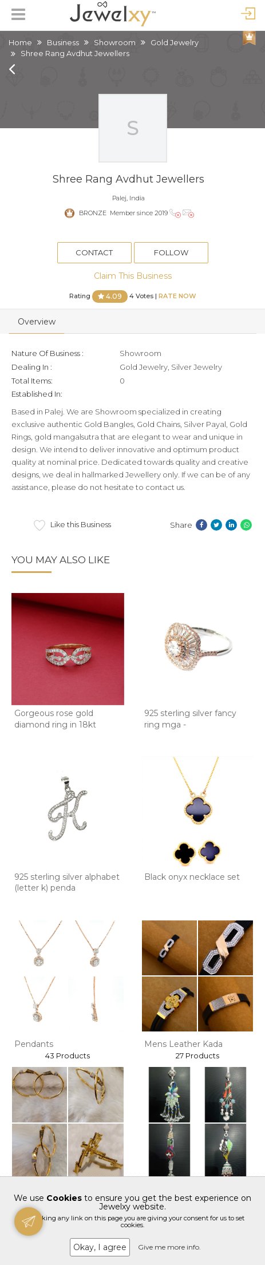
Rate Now (177, 295)
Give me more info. (169, 1247)
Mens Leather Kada (183, 1044)
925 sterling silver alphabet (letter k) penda (67, 883)
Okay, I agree (99, 1247)
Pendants (33, 1044)
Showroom (115, 42)
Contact (94, 252)
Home (20, 42)
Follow (171, 252)
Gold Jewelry (175, 42)
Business (63, 42)
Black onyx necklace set (192, 877)
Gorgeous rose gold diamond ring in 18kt (55, 719)
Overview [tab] (37, 322)
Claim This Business (133, 276)
